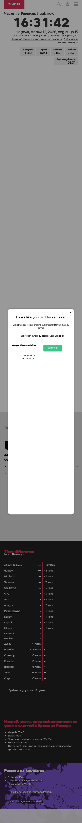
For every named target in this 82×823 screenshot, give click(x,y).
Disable (53, 348)
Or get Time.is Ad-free (24, 345)
